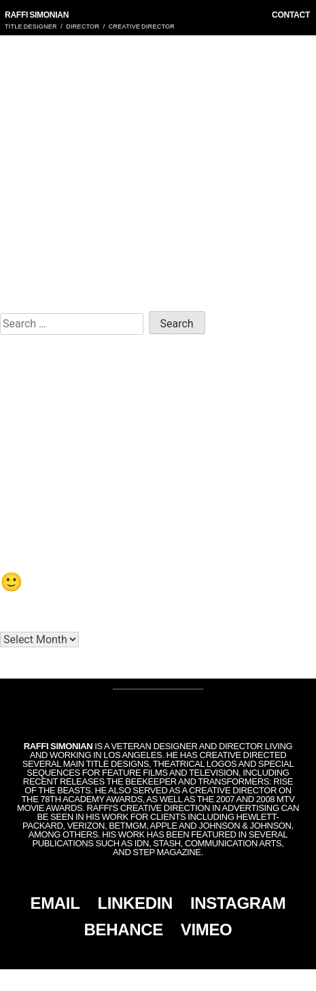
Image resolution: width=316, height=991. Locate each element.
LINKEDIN (135, 903)
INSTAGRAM (237, 903)
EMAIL (55, 903)
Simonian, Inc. (135, 980)
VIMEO (206, 929)
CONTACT (291, 15)
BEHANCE (123, 929)
